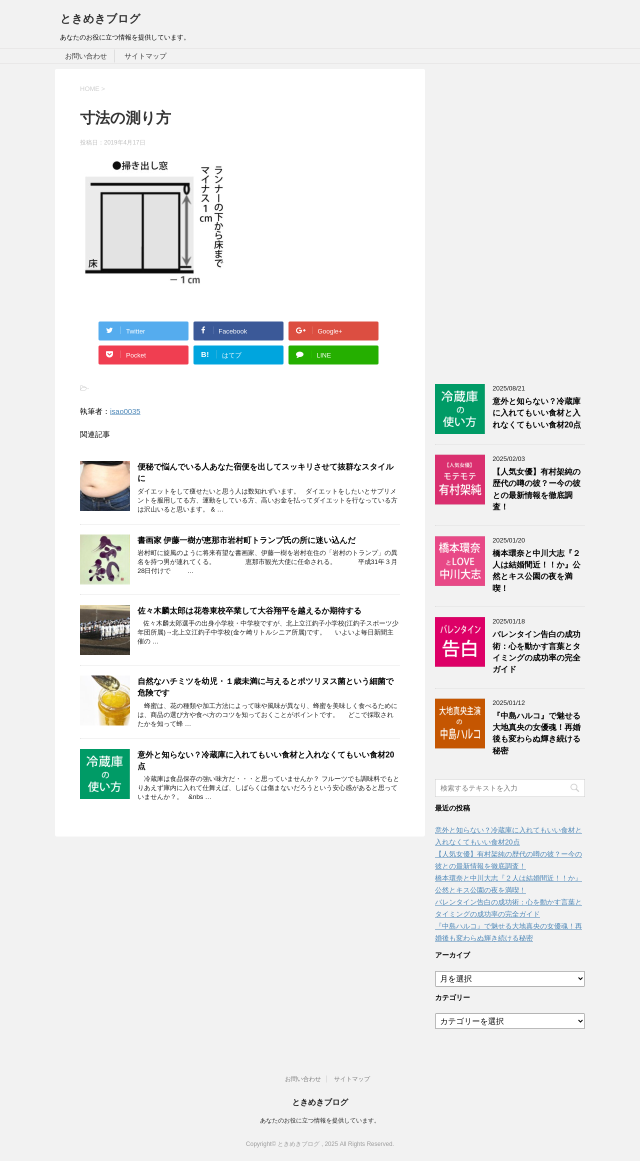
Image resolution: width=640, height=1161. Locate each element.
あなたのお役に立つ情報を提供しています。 (320, 1120)
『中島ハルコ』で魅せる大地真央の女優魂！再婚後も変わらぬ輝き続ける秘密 (536, 733)
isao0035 (125, 411)
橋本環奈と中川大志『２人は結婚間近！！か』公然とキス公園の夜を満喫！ (536, 570)
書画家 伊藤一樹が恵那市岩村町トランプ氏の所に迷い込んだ (247, 540)
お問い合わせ (86, 56)
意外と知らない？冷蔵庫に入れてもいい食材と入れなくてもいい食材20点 (536, 413)
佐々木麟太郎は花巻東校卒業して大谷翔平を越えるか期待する (250, 610)
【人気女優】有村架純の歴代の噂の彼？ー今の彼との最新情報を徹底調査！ (536, 489)
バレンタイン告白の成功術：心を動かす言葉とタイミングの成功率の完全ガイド (536, 652)
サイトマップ (145, 56)
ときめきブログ (100, 18)
